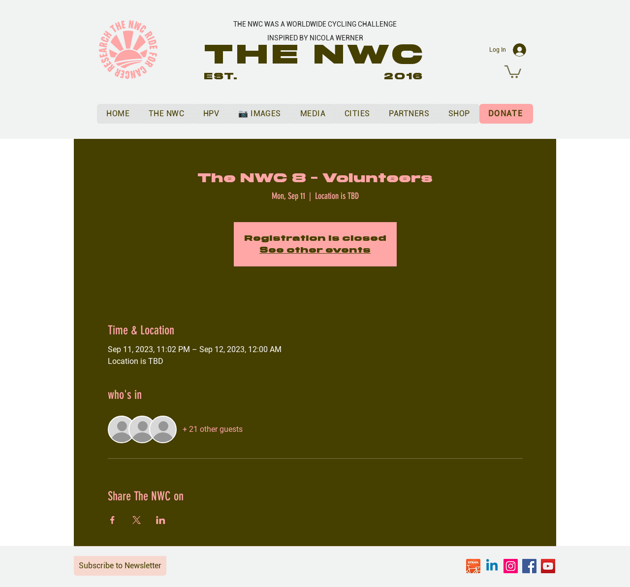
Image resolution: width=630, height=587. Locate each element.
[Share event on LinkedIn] (160, 520)
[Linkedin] (492, 566)
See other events (315, 250)
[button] (512, 71)
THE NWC (315, 54)
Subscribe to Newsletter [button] (120, 565)
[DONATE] (506, 114)
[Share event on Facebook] (112, 520)
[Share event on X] (136, 520)
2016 (403, 76)
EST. (221, 76)
